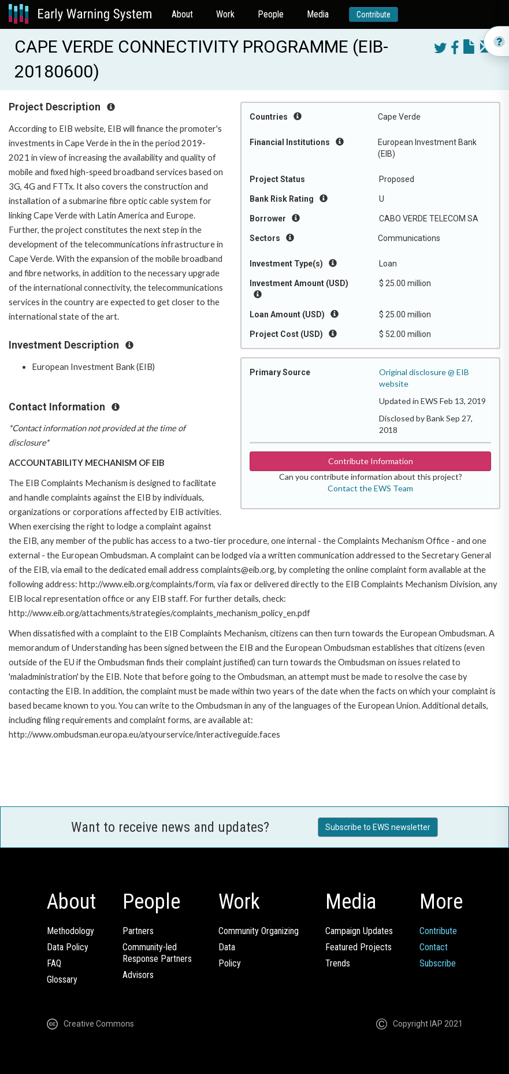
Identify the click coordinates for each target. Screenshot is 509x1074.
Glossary (62, 979)
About (182, 14)
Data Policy (67, 947)
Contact (433, 947)
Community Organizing (258, 930)
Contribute (373, 14)
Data (226, 947)
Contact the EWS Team (370, 488)
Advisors (138, 974)
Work (225, 14)
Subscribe (437, 963)
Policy (229, 963)
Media (318, 14)
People (271, 14)
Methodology (70, 930)
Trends (337, 963)
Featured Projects (358, 947)
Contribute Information (370, 461)
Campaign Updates (359, 930)
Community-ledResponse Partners (157, 953)
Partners (138, 930)
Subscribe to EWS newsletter (377, 827)
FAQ (54, 963)
